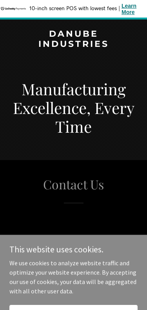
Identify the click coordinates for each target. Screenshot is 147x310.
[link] (73, 44)
